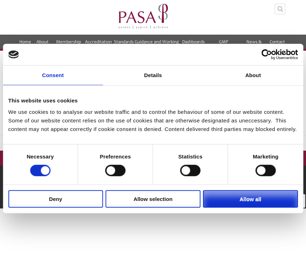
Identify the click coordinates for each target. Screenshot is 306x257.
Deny (55, 199)
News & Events (254, 44)
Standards (124, 41)
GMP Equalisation (224, 44)
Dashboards (193, 44)
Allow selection (153, 199)
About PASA (42, 44)
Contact (277, 44)
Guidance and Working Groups (157, 44)
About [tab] (253, 75)
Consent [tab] (53, 75)
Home (25, 41)
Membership (68, 44)
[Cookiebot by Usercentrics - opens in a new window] (266, 54)
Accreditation (98, 44)
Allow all (250, 199)
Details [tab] (153, 75)
